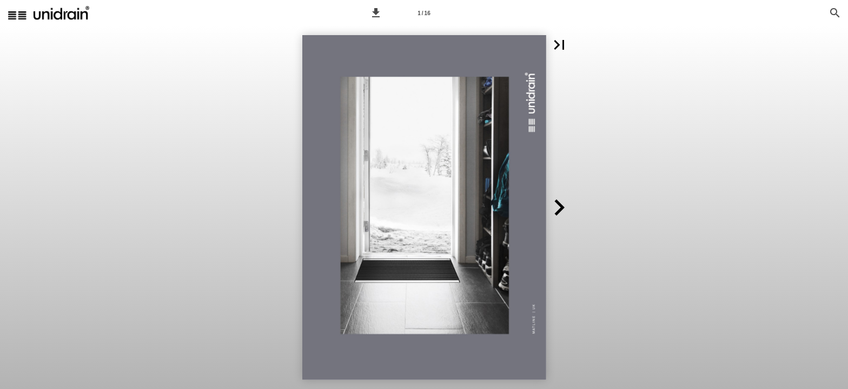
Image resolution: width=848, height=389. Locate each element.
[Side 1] (424, 13)
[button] (376, 13)
